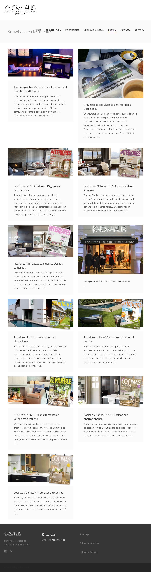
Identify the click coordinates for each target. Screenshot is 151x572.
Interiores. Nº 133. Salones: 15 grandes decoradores (37, 188)
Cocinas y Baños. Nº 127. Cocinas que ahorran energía (106, 417)
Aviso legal (84, 534)
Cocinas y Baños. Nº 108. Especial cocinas (38, 492)
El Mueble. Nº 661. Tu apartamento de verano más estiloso (36, 417)
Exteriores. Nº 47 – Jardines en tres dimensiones (34, 339)
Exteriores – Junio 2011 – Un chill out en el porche (109, 339)
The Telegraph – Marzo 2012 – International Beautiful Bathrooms (40, 89)
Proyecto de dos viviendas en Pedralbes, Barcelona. (107, 106)
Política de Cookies (88, 552)
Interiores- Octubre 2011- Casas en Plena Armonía (108, 188)
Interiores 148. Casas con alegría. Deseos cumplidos (38, 265)
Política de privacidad (90, 543)
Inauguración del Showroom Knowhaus (107, 281)
